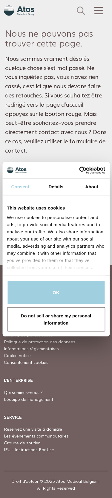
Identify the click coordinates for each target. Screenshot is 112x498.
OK (56, 292)
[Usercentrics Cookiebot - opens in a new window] (79, 170)
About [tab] (91, 186)
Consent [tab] (20, 186)
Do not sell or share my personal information (56, 319)
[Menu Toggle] (98, 11)
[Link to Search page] (81, 11)
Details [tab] (56, 186)
